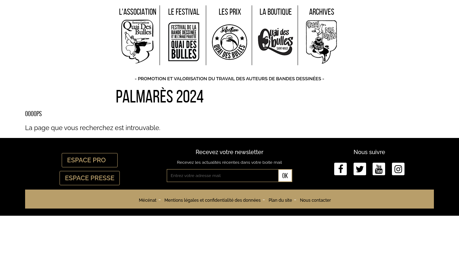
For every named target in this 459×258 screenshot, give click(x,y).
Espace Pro (89, 160)
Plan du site (280, 200)
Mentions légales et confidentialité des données (212, 200)
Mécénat (147, 200)
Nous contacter (315, 200)
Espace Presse (89, 178)
